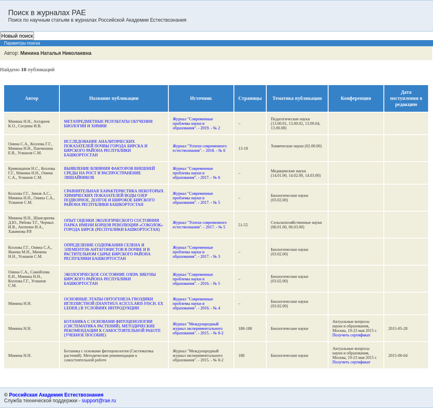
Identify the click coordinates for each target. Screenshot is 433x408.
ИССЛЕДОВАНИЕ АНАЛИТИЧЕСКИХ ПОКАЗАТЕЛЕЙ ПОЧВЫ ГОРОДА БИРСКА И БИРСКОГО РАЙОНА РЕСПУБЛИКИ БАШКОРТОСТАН (105, 148)
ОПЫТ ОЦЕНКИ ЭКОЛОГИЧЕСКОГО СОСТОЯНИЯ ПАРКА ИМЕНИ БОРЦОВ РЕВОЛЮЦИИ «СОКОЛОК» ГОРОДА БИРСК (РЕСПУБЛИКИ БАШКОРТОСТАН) (113, 225)
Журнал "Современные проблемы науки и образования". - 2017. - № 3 (196, 252)
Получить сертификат (352, 335)
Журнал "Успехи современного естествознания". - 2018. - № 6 (200, 148)
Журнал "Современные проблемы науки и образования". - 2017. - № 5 (196, 198)
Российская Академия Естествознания (56, 395)
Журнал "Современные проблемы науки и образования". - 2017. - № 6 (196, 173)
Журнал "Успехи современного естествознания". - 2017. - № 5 (200, 224)
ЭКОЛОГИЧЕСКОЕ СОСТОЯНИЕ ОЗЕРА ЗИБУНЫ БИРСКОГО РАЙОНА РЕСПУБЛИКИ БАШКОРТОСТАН (110, 279)
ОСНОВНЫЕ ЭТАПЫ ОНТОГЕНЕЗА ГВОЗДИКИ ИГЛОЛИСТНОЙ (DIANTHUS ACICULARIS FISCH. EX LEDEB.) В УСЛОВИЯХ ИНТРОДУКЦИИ (113, 303)
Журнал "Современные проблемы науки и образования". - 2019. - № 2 (196, 123)
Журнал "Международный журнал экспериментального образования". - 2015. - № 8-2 (198, 328)
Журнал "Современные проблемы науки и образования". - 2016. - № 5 (196, 279)
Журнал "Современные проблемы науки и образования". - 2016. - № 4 (196, 303)
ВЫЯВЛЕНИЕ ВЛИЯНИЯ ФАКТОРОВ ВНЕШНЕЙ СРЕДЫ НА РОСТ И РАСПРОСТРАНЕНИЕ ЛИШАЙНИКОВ (109, 173)
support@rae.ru (99, 400)
